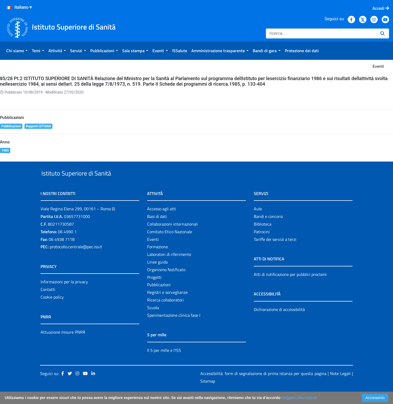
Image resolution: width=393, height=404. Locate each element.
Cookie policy (52, 309)
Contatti (48, 301)
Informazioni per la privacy (64, 294)
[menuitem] (17, 50)
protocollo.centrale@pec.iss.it (76, 259)
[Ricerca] (321, 33)
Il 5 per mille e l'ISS (164, 362)
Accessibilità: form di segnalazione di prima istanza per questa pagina (263, 386)
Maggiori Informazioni (299, 398)
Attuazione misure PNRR (63, 344)
